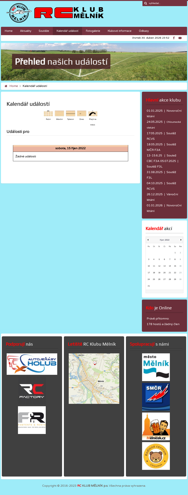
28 (170, 279)
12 (159, 266)
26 (159, 279)
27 (164, 279)
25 (154, 279)
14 (170, 266)
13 (164, 266)
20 (164, 273)
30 (180, 279)
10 (149, 266)
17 (149, 273)
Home (13, 86)
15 (175, 266)
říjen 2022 (164, 240)
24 (149, 279)
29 (175, 279)
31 (149, 286)
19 (159, 273)
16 (180, 266)
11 (154, 266)
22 (175, 273)
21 (170, 273)
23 (180, 273)
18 (154, 273)
